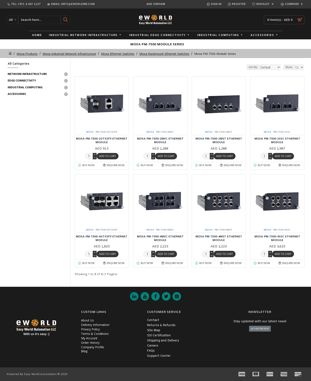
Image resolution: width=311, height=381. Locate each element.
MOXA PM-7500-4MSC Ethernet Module (160, 238)
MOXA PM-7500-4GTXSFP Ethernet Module (101, 238)
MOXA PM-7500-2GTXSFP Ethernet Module (101, 140)
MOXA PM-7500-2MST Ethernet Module (218, 140)
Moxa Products (27, 54)
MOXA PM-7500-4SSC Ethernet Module (277, 238)
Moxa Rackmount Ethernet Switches (164, 54)
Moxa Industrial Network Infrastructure (69, 54)
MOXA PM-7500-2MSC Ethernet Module (160, 140)
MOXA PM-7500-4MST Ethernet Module (218, 238)
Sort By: (244, 67)
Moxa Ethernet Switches (117, 54)
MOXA (90, 132)
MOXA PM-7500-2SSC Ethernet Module (277, 140)
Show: (288, 67)
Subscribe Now (261, 328)
